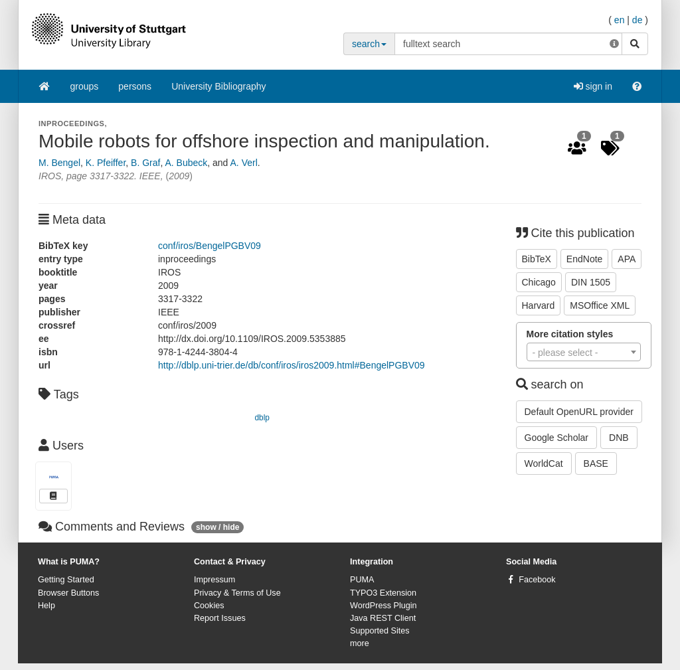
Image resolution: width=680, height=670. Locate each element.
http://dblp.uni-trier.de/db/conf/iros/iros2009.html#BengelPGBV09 (291, 365)
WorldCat (544, 463)
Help (46, 605)
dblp (262, 417)
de (637, 20)
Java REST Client (383, 618)
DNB (619, 437)
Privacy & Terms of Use (237, 593)
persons (134, 86)
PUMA (362, 579)
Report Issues (220, 618)
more (359, 643)
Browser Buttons (68, 593)
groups (84, 86)
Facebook (537, 579)
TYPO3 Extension (383, 593)
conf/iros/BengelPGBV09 (209, 245)
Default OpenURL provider (579, 411)
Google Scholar (557, 437)
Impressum (214, 579)
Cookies (209, 605)
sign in (593, 86)
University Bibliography (218, 86)
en (619, 20)
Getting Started (66, 579)
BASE (596, 463)
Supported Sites (380, 630)
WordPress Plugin (383, 605)
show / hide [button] (217, 527)
